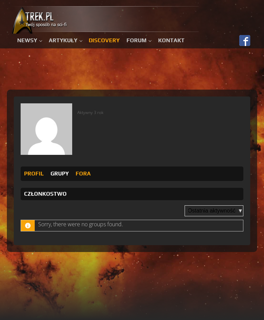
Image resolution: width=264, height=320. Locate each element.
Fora (83, 173)
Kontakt (171, 40)
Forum (136, 40)
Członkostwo (45, 194)
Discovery (104, 40)
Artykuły (63, 40)
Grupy (60, 173)
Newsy (27, 40)
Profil (34, 173)
